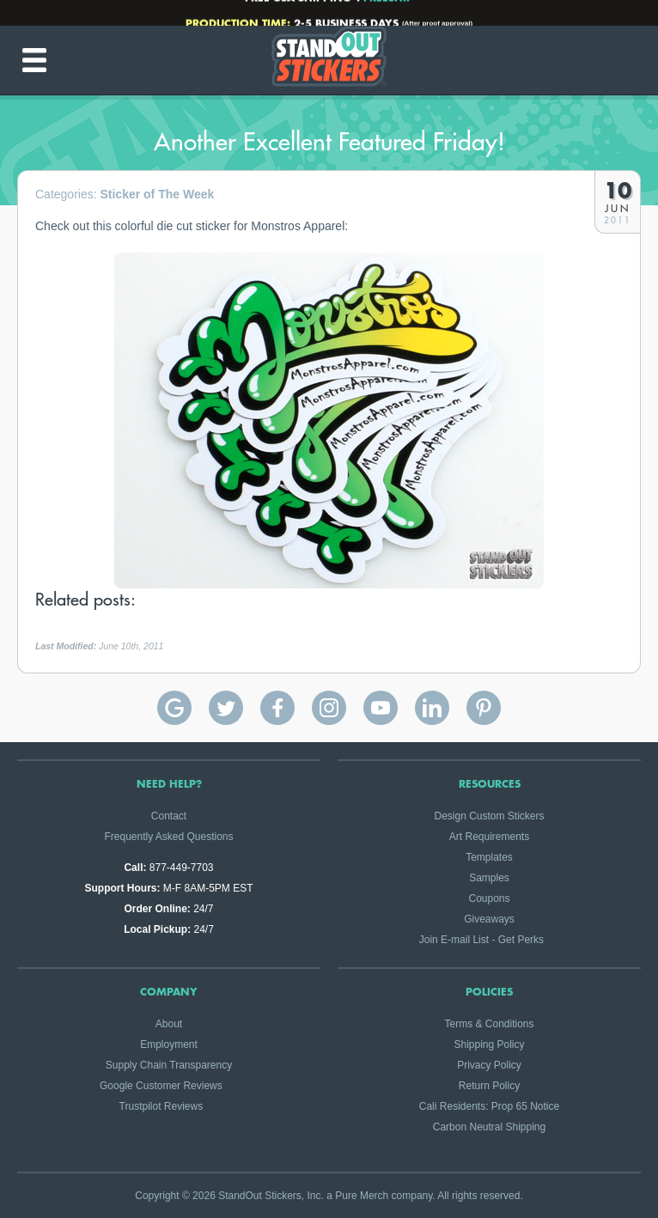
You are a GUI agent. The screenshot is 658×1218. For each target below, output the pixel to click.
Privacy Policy (489, 1065)
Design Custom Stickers (489, 816)
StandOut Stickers (329, 60)
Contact (168, 816)
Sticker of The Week (157, 194)
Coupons (488, 898)
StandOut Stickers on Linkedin (432, 708)
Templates (489, 857)
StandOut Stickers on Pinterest (483, 708)
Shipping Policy (489, 1044)
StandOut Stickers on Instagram (329, 708)
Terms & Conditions (488, 1024)
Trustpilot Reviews (161, 1106)
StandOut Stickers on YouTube (380, 708)
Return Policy (489, 1086)
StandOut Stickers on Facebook (277, 708)
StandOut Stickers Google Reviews (174, 708)
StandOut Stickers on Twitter (226, 708)
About (168, 1024)
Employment (169, 1044)
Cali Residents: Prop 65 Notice (489, 1106)
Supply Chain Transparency (169, 1065)
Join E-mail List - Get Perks (481, 940)
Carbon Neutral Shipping (489, 1127)
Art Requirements (489, 837)
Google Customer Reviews (161, 1086)
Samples (489, 878)
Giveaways (489, 919)
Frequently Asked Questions (168, 837)
